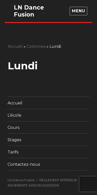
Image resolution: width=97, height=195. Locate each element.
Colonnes (36, 46)
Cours (13, 127)
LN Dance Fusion (29, 11)
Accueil (15, 46)
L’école (14, 115)
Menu (78, 11)
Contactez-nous (24, 164)
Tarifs (13, 152)
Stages (14, 139)
